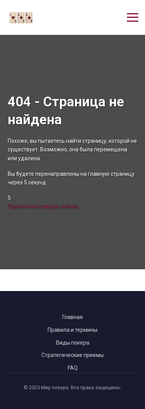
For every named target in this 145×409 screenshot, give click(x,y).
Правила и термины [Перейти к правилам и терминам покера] (72, 330)
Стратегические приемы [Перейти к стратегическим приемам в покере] (72, 355)
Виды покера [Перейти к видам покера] (72, 343)
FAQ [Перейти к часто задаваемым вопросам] (73, 368)
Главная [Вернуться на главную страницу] (72, 317)
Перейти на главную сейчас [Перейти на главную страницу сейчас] (43, 206)
